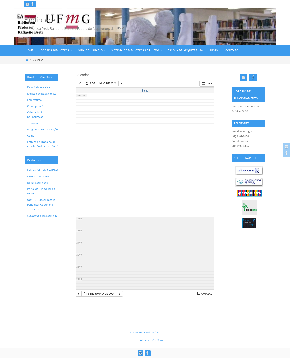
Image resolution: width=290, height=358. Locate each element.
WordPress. (157, 340)
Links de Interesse (38, 176)
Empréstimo (34, 100)
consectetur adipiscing (144, 332)
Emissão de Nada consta (41, 93)
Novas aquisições (37, 182)
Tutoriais (32, 123)
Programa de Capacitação (42, 129)
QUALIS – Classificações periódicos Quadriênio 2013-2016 (41, 204)
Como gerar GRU (37, 106)
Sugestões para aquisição (42, 215)
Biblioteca (40, 19)
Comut (31, 135)
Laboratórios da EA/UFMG (42, 170)
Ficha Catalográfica (38, 87)
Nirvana (144, 340)
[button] (204, 294)
